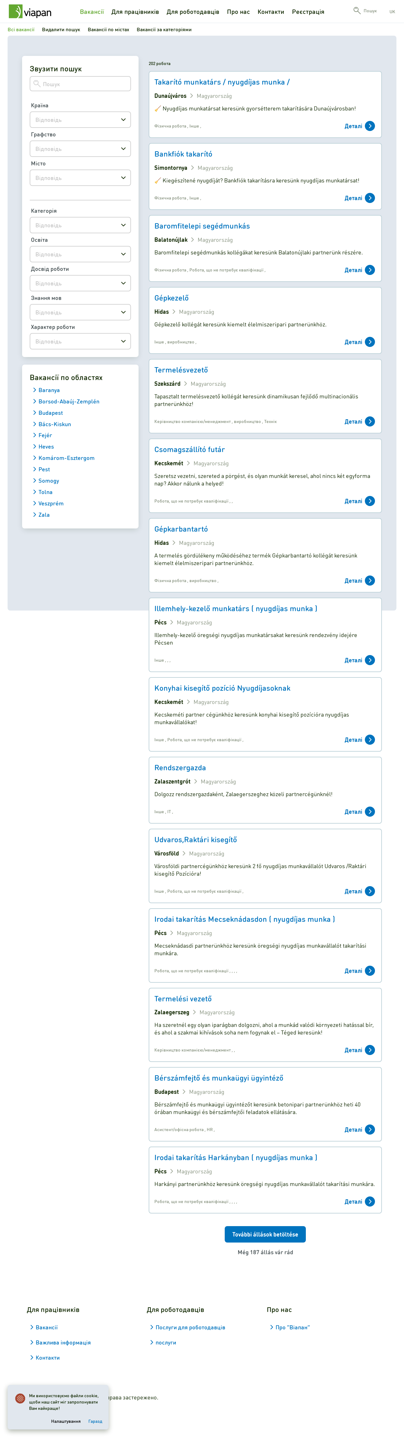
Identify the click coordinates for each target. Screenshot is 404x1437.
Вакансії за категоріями (164, 29)
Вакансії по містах (108, 29)
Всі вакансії (21, 29)
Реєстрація (308, 11)
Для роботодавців (193, 11)
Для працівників (135, 11)
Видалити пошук (61, 29)
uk (392, 11)
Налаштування (66, 1421)
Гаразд (95, 1421)
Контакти (271, 11)
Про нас (238, 11)
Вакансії (92, 11)
